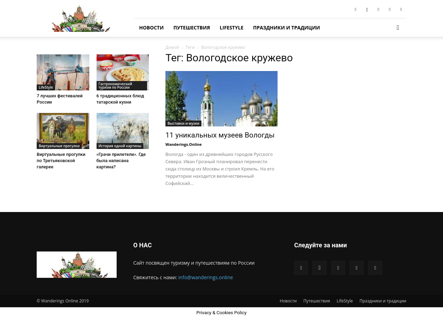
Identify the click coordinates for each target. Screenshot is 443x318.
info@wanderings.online (205, 277)
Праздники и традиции (286, 27)
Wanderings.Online (183, 144)
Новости (151, 27)
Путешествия (191, 27)
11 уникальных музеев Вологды (219, 135)
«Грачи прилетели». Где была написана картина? (121, 160)
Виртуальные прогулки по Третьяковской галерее (61, 160)
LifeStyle (231, 27)
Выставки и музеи (183, 123)
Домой (172, 47)
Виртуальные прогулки (59, 145)
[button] (398, 28)
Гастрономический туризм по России (115, 85)
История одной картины (120, 145)
